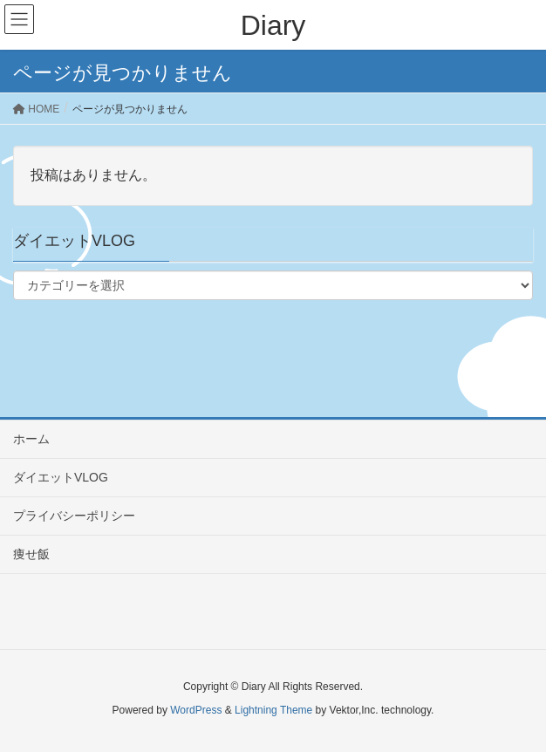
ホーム (31, 439)
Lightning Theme (273, 710)
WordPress (196, 710)
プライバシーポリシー (74, 516)
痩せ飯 (31, 554)
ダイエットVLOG (60, 477)
